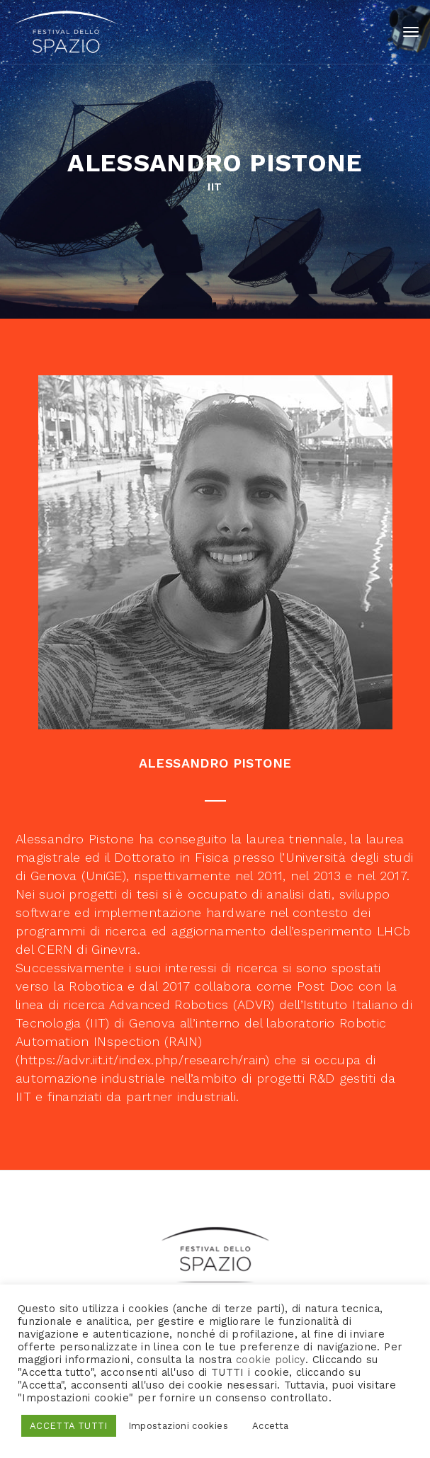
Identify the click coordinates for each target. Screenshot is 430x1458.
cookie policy (270, 1359)
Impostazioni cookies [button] (178, 1425)
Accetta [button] (270, 1425)
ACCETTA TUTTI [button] (69, 1425)
